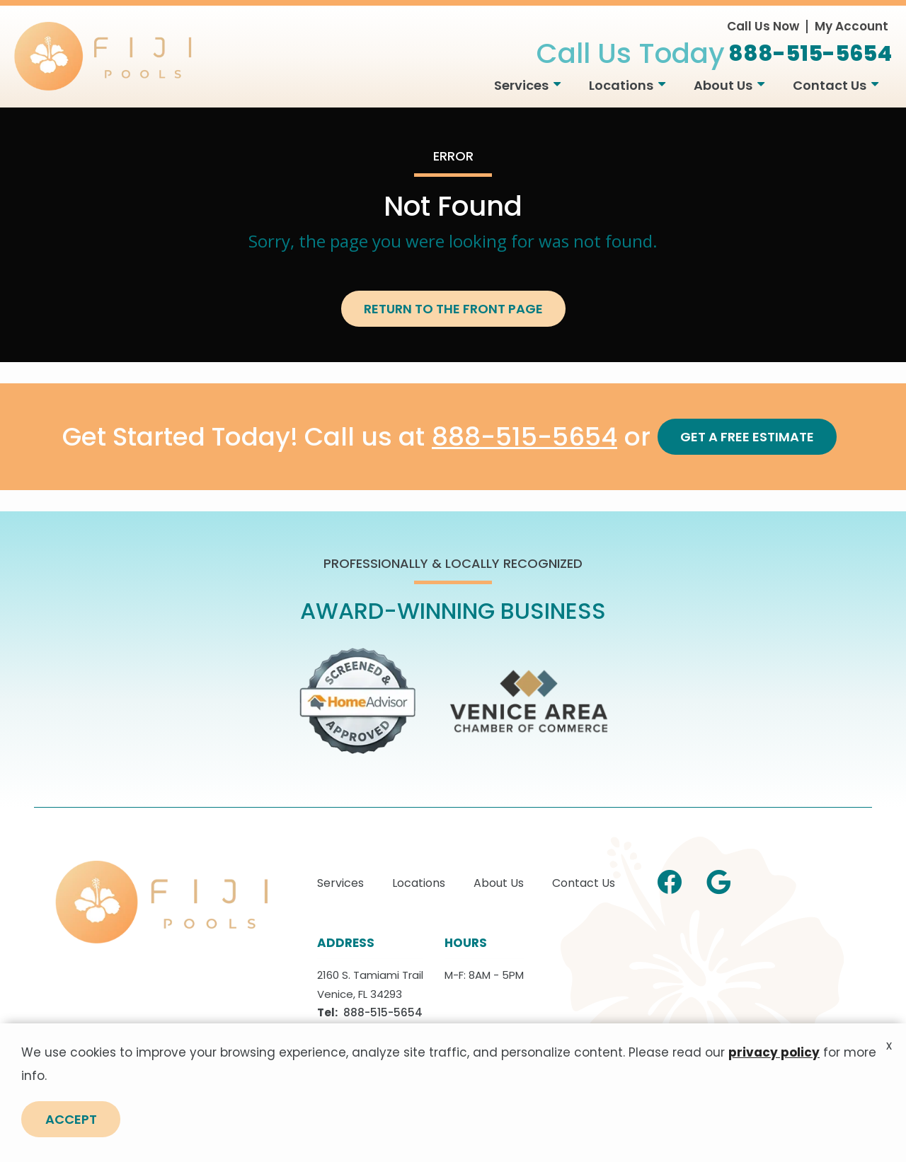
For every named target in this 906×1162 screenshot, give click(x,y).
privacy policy (774, 1098)
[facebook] (670, 880)
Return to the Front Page (453, 309)
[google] (718, 880)
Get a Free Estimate (747, 437)
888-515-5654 (524, 437)
